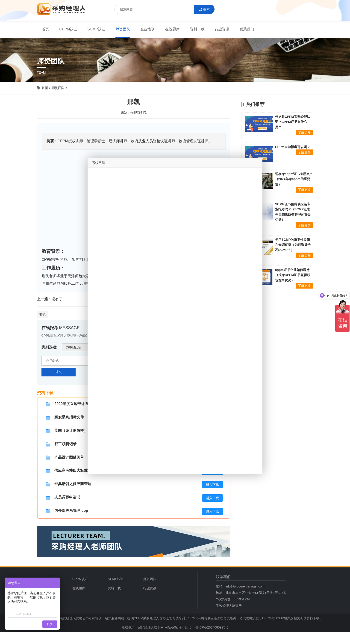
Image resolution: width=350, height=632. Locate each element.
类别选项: (49, 347)
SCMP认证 (96, 29)
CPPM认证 (68, 29)
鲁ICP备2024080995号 (211, 627)
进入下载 (212, 484)
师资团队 (122, 29)
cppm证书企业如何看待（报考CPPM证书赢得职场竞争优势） (292, 275)
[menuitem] (45, 29)
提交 (58, 372)
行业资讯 (222, 29)
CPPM (47, 259)
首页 (45, 29)
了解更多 (304, 132)
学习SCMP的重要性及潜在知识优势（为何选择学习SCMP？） (293, 245)
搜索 (204, 9)
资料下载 (197, 29)
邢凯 (42, 314)
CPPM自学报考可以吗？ (292, 147)
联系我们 (246, 29)
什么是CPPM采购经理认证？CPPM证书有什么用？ (292, 122)
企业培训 (147, 29)
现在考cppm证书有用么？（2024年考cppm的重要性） (294, 179)
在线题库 (172, 29)
